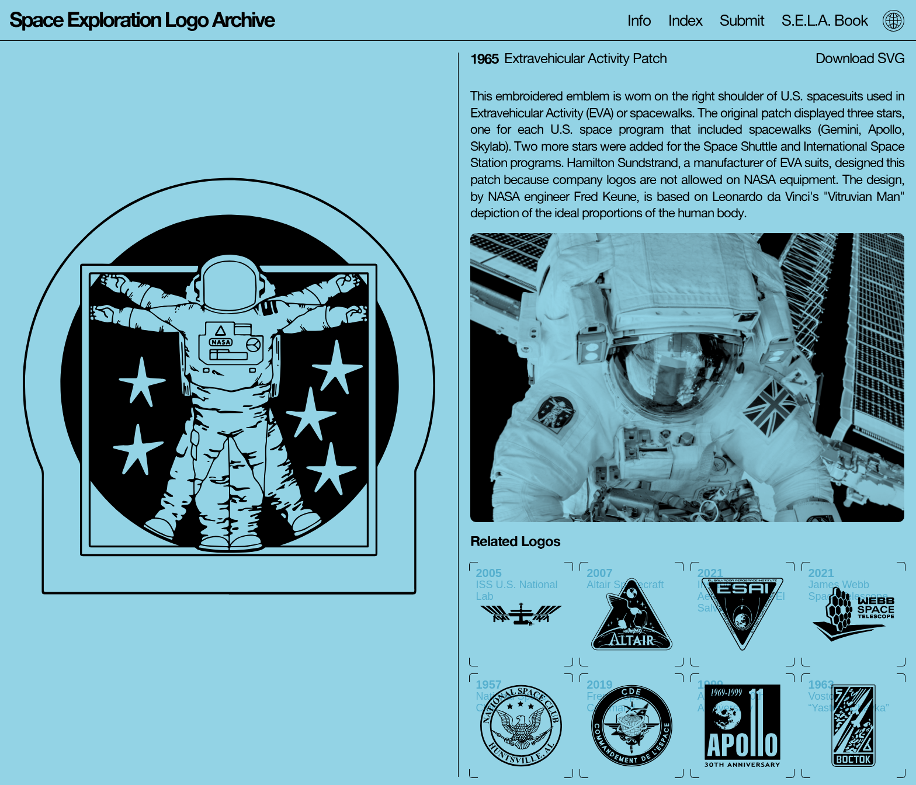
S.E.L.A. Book (825, 20)
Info (639, 20)
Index (685, 20)
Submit (742, 20)
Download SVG (860, 58)
